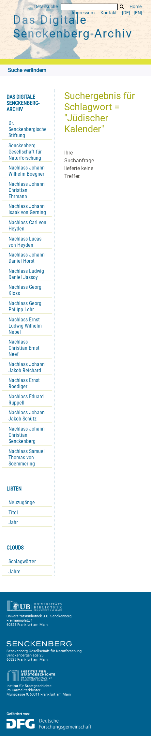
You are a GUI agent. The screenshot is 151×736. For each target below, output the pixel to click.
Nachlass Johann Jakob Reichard (26, 367)
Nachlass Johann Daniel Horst (26, 258)
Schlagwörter (22, 561)
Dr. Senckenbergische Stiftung (27, 129)
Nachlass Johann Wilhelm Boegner (26, 171)
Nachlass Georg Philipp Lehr (24, 306)
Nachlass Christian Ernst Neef (23, 348)
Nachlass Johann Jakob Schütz (26, 415)
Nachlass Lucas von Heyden (24, 242)
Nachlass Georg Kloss (24, 290)
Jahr (13, 522)
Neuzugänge (21, 502)
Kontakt (108, 13)
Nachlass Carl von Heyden (27, 225)
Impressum (83, 13)
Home (135, 6)
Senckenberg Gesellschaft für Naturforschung (25, 151)
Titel (13, 512)
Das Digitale (72, 26)
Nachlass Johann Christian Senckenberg (26, 435)
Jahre (14, 571)
